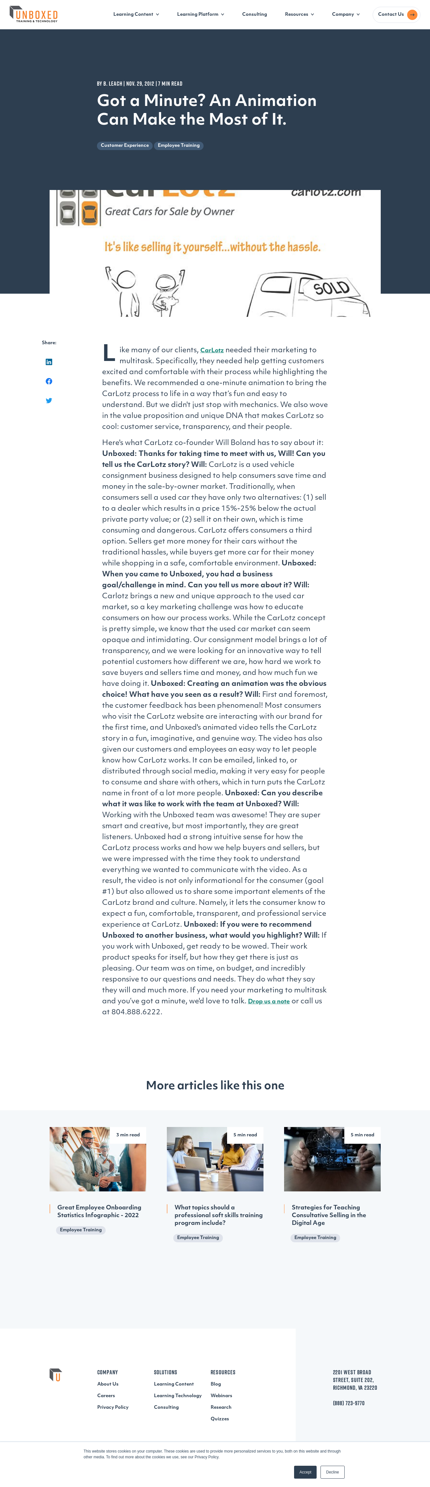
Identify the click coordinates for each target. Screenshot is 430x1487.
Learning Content (133, 14)
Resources (296, 14)
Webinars (221, 1396)
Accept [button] (305, 1472)
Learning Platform (197, 14)
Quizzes (220, 1419)
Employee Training (179, 145)
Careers (106, 1396)
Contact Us (391, 14)
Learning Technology (178, 1396)
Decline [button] (332, 1472)
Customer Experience (125, 145)
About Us (108, 1384)
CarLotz (212, 351)
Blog (216, 1384)
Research (221, 1407)
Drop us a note (269, 1002)
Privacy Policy (113, 1407)
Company (343, 14)
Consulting (254, 14)
